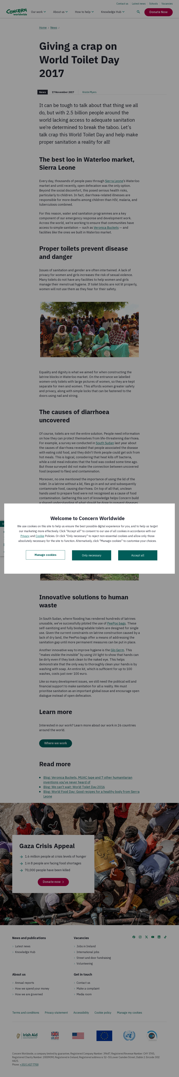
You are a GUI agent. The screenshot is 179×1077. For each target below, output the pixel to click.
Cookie (40, 536)
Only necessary (91, 555)
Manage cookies (45, 555)
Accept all (137, 555)
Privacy (25, 536)
